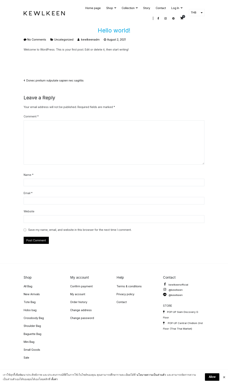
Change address (81, 310)
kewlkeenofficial (175, 284)
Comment (31, 116)
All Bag (28, 286)
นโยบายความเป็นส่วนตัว (151, 379)
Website (29, 211)
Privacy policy (125, 294)
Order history (78, 302)
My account (77, 294)
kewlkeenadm (90, 39)
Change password (82, 318)
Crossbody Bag (34, 318)
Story (146, 8)
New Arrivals (32, 294)
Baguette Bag (32, 334)
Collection (128, 8)
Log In (175, 8)
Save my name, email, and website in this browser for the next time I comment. (79, 229)
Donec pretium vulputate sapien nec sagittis (55, 80)
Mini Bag (29, 341)
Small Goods (32, 349)
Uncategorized (63, 39)
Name (28, 174)
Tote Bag (30, 302)
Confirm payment (81, 286)
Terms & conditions (129, 286)
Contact (161, 8)
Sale (26, 357)
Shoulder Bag (32, 325)
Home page (93, 8)
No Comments (36, 39)
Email (28, 193)
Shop (109, 8)
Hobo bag (30, 310)
